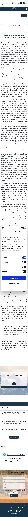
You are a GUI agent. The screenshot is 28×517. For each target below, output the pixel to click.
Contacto (21, 507)
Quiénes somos (7, 505)
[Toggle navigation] (3, 8)
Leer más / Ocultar (14, 437)
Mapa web (14, 507)
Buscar (24, 15)
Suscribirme (14, 495)
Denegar (14, 288)
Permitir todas (14, 278)
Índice (20, 387)
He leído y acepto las (14, 491)
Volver (3, 446)
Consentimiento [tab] (6, 231)
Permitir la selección (14, 283)
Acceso (24, 9)
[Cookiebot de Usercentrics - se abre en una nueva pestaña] (20, 228)
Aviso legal (15, 505)
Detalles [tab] (15, 231)
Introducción (7, 387)
